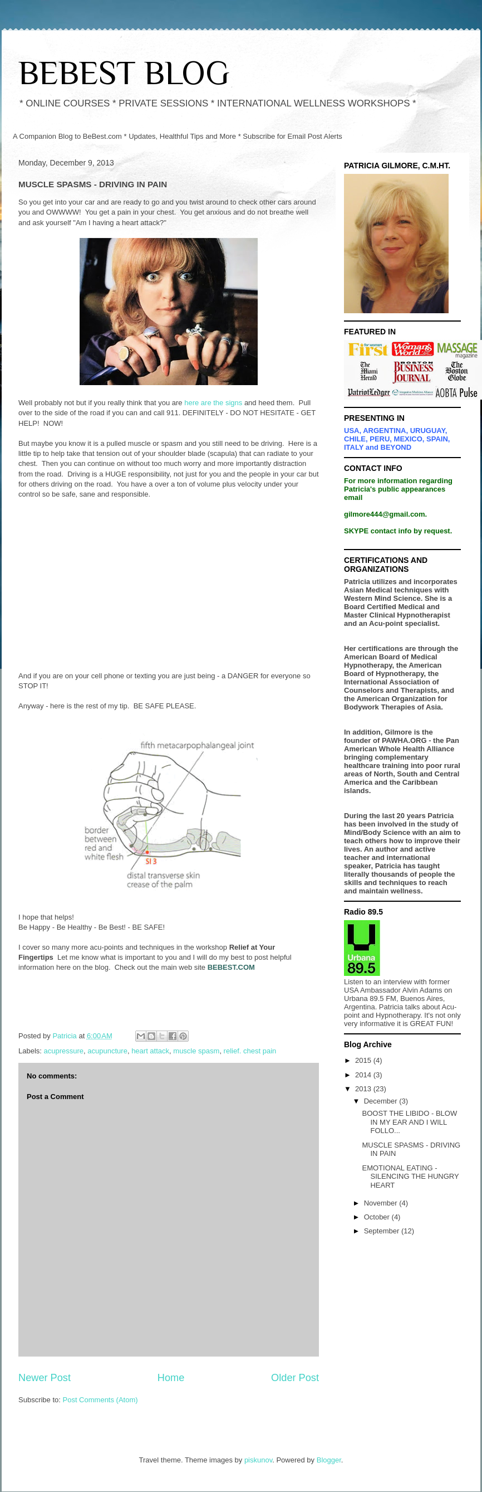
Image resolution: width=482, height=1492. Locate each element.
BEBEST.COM (231, 967)
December (382, 1101)
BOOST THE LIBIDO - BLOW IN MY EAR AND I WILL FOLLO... (409, 1122)
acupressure (64, 1051)
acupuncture (107, 1051)
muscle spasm (196, 1051)
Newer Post (44, 1377)
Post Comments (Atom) (100, 1400)
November (382, 1203)
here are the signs (213, 402)
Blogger (329, 1460)
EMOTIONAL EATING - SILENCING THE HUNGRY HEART (410, 1176)
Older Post (295, 1377)
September (382, 1231)
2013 (364, 1089)
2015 (364, 1060)
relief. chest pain (250, 1051)
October (378, 1217)
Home (171, 1377)
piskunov (258, 1460)
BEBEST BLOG (123, 72)
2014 (364, 1075)
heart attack (150, 1051)
